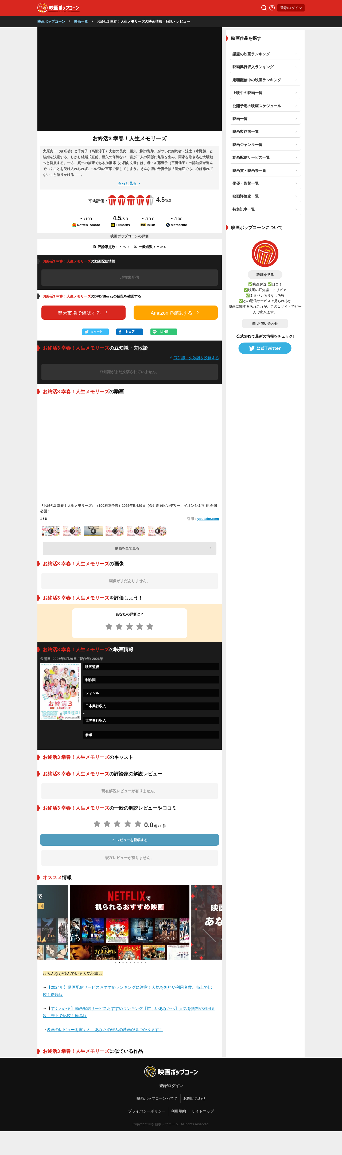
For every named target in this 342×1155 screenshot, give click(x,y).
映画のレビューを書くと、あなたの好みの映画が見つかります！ (105, 1029)
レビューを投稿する (129, 840)
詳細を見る (265, 275)
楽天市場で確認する (83, 313)
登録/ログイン (291, 8)
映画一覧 (81, 22)
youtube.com (208, 519)
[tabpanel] (129, 922)
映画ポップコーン (51, 22)
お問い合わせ (265, 324)
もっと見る (129, 183)
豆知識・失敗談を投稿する (194, 358)
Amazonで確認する (175, 313)
